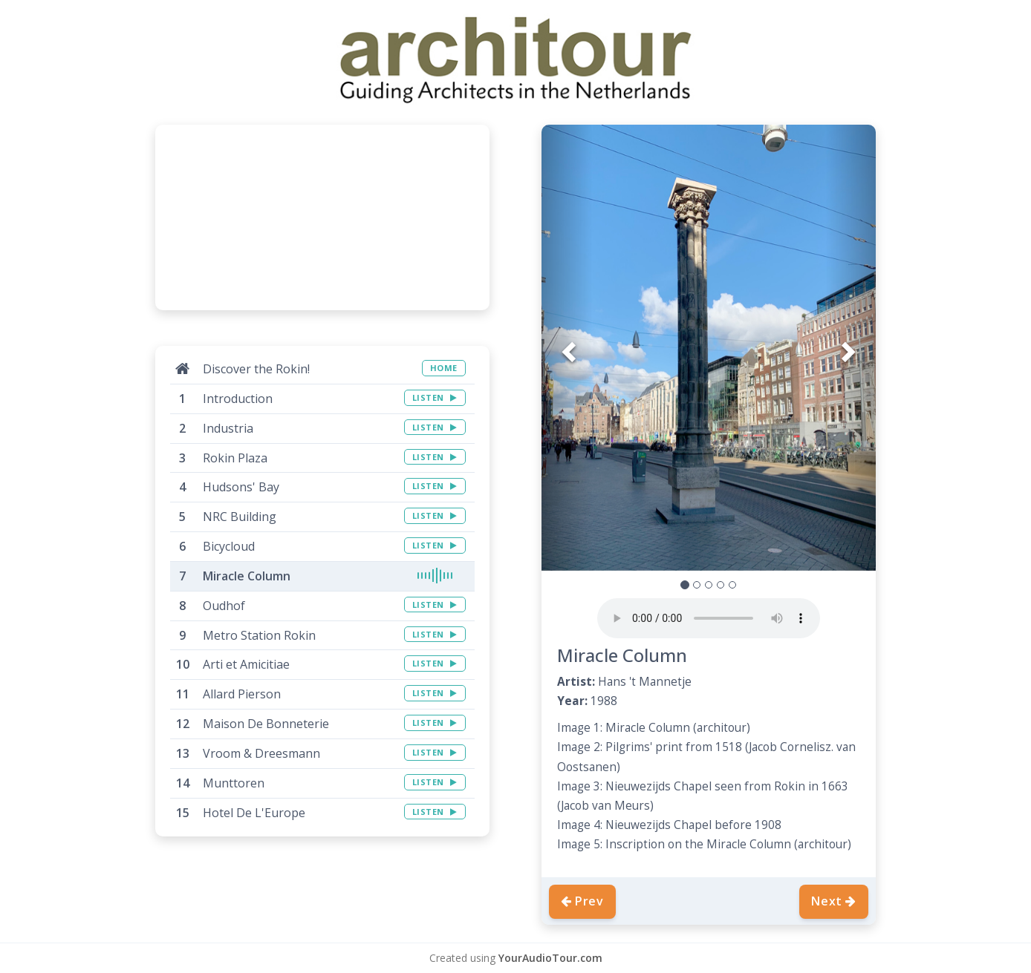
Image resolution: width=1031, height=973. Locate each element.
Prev (582, 901)
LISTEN (435, 397)
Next (833, 901)
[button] (566, 348)
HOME (444, 367)
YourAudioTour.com (550, 958)
